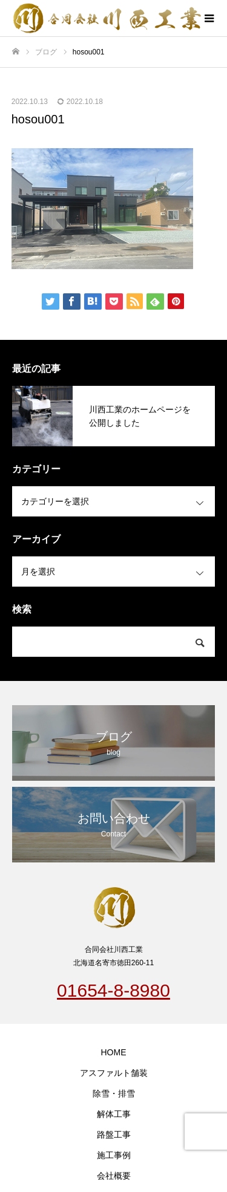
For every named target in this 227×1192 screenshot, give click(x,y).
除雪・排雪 (114, 1093)
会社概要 (114, 1176)
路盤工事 (114, 1134)
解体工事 (114, 1114)
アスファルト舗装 (114, 1073)
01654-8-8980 (113, 990)
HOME (114, 1052)
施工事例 (114, 1155)
